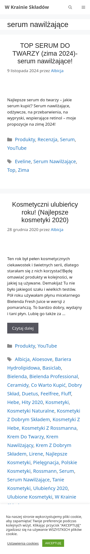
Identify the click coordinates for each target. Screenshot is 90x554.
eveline (23, 161)
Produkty (25, 139)
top (11, 170)
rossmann (45, 471)
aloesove (42, 359)
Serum (67, 139)
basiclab (51, 368)
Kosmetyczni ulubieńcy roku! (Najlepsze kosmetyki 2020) (45, 212)
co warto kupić (48, 385)
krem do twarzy (25, 436)
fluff (66, 393)
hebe (13, 402)
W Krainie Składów (27, 7)
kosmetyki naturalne (30, 411)
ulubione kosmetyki (29, 497)
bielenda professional (53, 376)
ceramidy (18, 385)
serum (66, 471)
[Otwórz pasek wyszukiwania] (70, 7)
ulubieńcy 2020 (50, 488)
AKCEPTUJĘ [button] (53, 543)
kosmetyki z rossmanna (49, 428)
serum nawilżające (54, 161)
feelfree (50, 393)
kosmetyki (57, 402)
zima (23, 170)
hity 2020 (32, 402)
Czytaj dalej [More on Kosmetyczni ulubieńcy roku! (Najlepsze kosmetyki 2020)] (23, 328)
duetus (30, 393)
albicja (22, 359)
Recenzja (48, 139)
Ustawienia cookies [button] (23, 543)
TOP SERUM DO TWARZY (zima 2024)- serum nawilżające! (45, 53)
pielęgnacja (46, 462)
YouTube (17, 148)
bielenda (17, 376)
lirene (36, 454)
